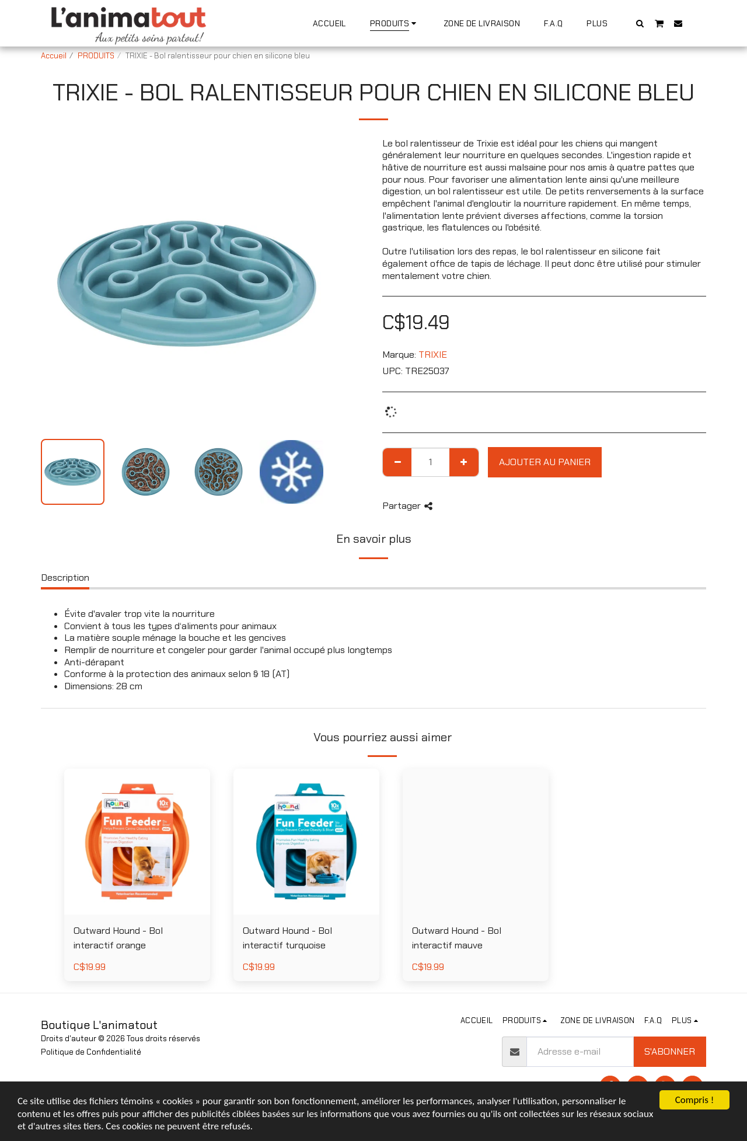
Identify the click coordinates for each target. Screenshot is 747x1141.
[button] (640, 23)
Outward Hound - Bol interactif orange (118, 937)
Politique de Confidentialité (91, 1052)
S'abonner (669, 1051)
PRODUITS (96, 56)
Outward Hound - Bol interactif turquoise (287, 937)
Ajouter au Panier (545, 462)
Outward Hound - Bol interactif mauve (456, 937)
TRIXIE (432, 354)
